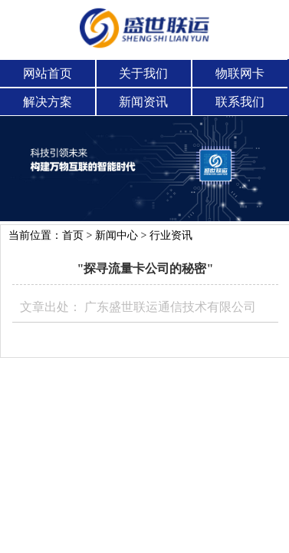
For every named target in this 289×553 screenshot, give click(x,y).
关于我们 (143, 73)
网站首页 (47, 73)
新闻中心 (116, 235)
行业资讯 (170, 235)
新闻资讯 (143, 101)
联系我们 (239, 101)
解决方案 (47, 101)
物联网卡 (239, 73)
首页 (73, 235)
